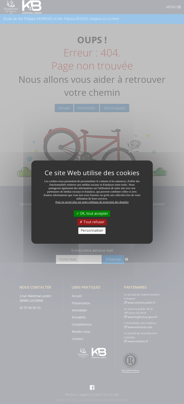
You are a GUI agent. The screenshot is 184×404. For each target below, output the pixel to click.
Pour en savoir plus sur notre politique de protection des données (92, 202)
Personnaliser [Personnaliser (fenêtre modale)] (92, 230)
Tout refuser (92, 222)
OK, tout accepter (92, 213)
